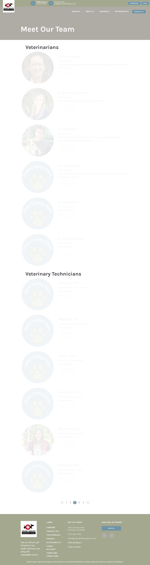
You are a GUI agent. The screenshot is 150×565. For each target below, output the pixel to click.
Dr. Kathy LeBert (70, 57)
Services (77, 11)
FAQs (145, 3)
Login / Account (51, 547)
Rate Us (111, 528)
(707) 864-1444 (59, 2)
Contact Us (139, 11)
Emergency (134, 3)
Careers (50, 527)
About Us (91, 11)
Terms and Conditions (52, 554)
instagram (111, 535)
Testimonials (53, 535)
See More (66, 74)
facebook (104, 535)
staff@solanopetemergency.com (64, 4)
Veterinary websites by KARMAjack (111, 562)
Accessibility (53, 542)
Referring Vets (121, 11)
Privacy (50, 539)
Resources (105, 11)
